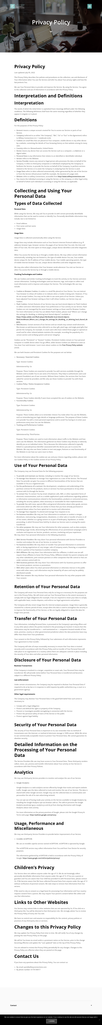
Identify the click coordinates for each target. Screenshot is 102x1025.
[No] (99, 1020)
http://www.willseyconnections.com (71, 176)
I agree (51, 1021)
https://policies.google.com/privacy (43, 815)
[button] (89, 6)
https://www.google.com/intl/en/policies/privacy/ (41, 858)
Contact (13, 1005)
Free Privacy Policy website (72, 345)
